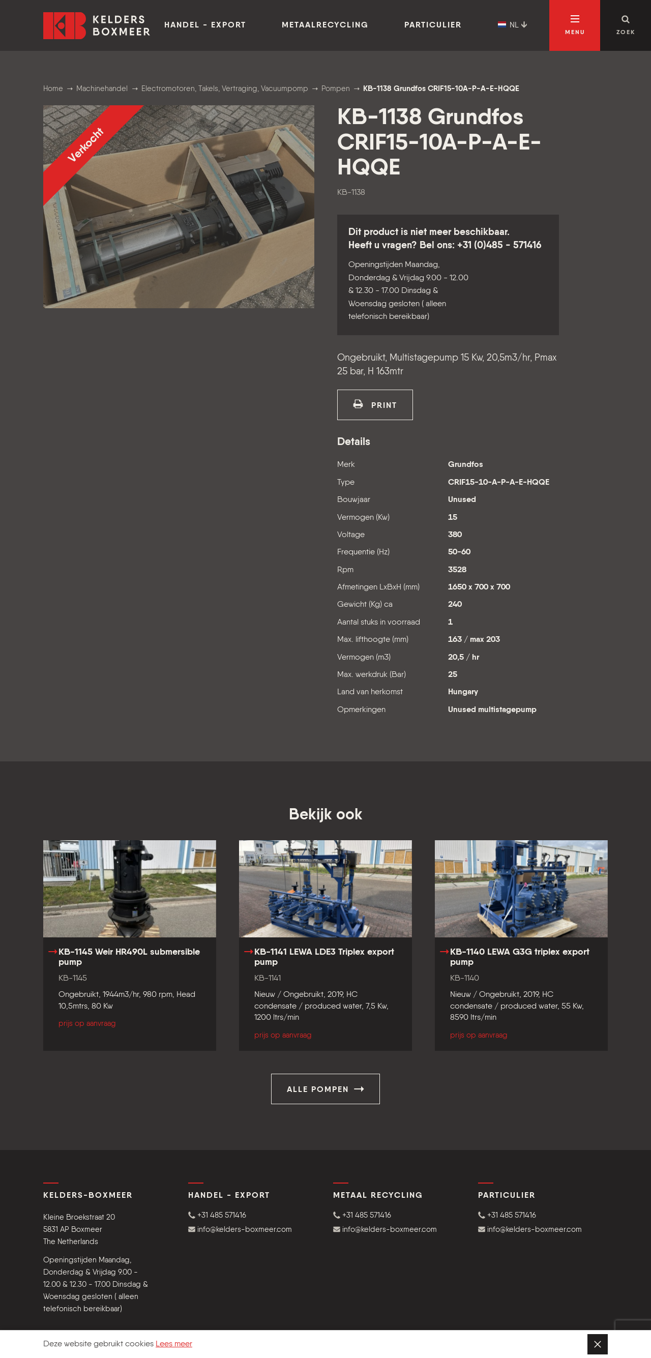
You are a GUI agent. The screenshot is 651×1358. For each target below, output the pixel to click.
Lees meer (174, 1344)
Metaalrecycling (325, 25)
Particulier (433, 25)
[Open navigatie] (574, 25)
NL (512, 25)
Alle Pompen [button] (325, 1089)
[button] (253, 1215)
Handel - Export (205, 25)
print (375, 404)
